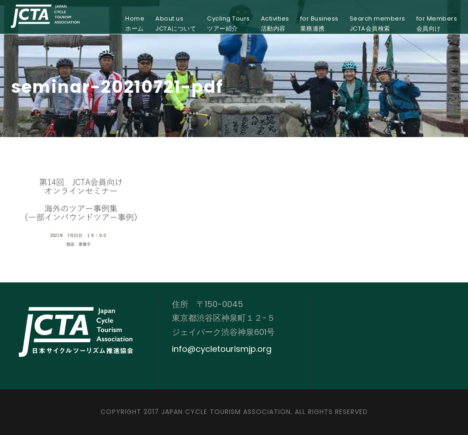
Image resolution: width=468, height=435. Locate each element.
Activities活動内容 (275, 23)
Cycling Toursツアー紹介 (228, 23)
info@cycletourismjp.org (221, 349)
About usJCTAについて (175, 23)
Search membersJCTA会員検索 (377, 23)
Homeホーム (134, 23)
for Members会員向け (436, 23)
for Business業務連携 (319, 23)
